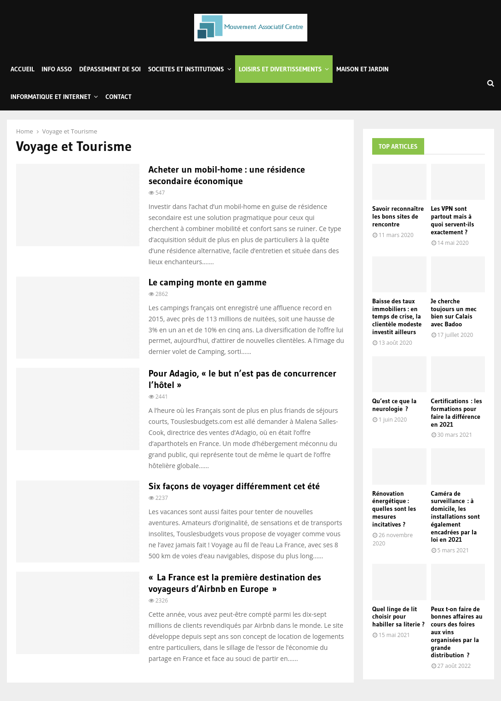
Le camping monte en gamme (208, 282)
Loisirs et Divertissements (280, 69)
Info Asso (57, 69)
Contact (118, 97)
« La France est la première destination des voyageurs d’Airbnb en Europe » (235, 583)
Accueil (23, 69)
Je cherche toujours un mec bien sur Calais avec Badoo (454, 312)
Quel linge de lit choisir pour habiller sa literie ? (398, 617)
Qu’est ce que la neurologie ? (394, 405)
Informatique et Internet (51, 97)
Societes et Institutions (186, 69)
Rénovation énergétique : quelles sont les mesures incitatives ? (394, 508)
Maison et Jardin (362, 69)
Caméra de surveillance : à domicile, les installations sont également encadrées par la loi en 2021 (455, 516)
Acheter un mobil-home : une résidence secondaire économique (227, 175)
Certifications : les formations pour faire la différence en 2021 (456, 412)
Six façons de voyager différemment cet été (234, 486)
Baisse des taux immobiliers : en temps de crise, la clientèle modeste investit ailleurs (397, 316)
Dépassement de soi (110, 69)
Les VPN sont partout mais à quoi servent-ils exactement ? (452, 220)
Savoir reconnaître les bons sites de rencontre (398, 216)
